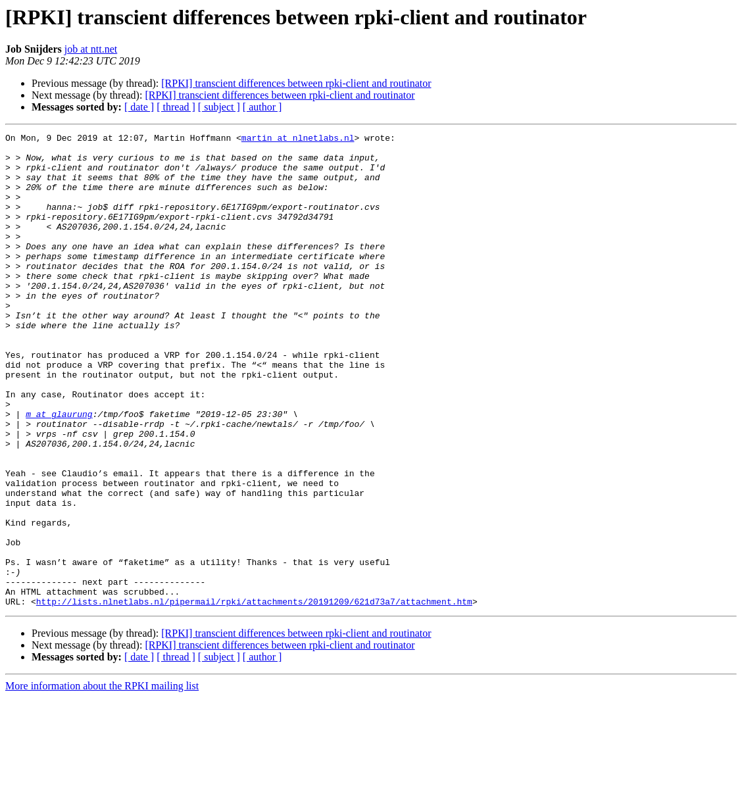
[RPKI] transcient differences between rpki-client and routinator (296, 83)
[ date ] (139, 106)
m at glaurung (59, 471)
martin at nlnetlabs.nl (298, 139)
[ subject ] (219, 106)
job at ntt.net (90, 49)
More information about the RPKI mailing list (102, 780)
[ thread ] (176, 106)
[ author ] (262, 106)
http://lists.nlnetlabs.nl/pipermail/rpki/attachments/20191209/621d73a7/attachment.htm (254, 696)
